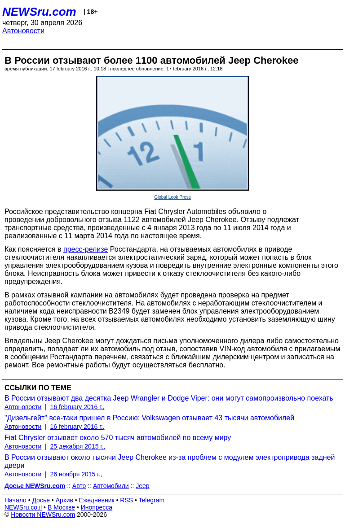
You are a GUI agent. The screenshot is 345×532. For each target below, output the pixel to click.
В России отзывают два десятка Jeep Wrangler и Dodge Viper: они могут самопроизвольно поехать (168, 398)
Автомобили (111, 485)
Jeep (142, 485)
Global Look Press (172, 197)
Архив (64, 500)
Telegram (152, 500)
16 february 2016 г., (77, 406)
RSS (126, 500)
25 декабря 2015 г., (78, 446)
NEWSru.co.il (23, 507)
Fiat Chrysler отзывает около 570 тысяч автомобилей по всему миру (117, 437)
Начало (15, 500)
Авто (79, 485)
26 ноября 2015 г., (76, 474)
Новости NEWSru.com (43, 514)
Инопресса (97, 507)
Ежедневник (97, 500)
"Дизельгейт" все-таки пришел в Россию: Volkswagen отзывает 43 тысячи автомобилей (149, 418)
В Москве (61, 507)
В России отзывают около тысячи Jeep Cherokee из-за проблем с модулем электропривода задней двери (169, 461)
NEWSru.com (39, 11)
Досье (41, 500)
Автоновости (23, 31)
